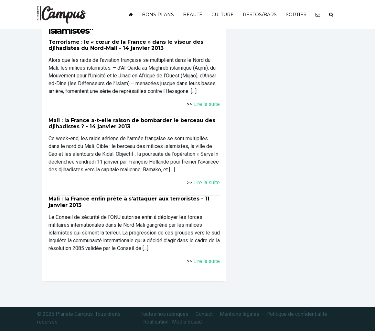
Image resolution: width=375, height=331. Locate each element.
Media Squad (187, 322)
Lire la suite (206, 104)
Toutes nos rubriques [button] (164, 314)
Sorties (296, 14)
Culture (222, 14)
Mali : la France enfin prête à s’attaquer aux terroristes (123, 199)
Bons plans (158, 14)
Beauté (192, 14)
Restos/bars (260, 14)
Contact (204, 314)
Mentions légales (239, 314)
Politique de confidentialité (296, 314)
